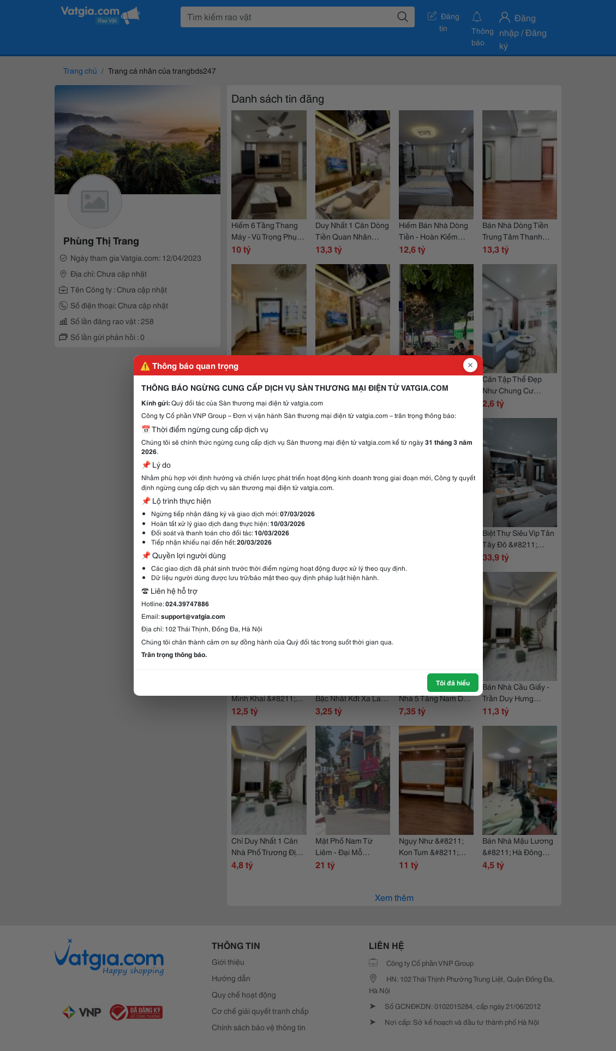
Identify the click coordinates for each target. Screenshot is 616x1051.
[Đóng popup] (470, 365)
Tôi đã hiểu (453, 682)
